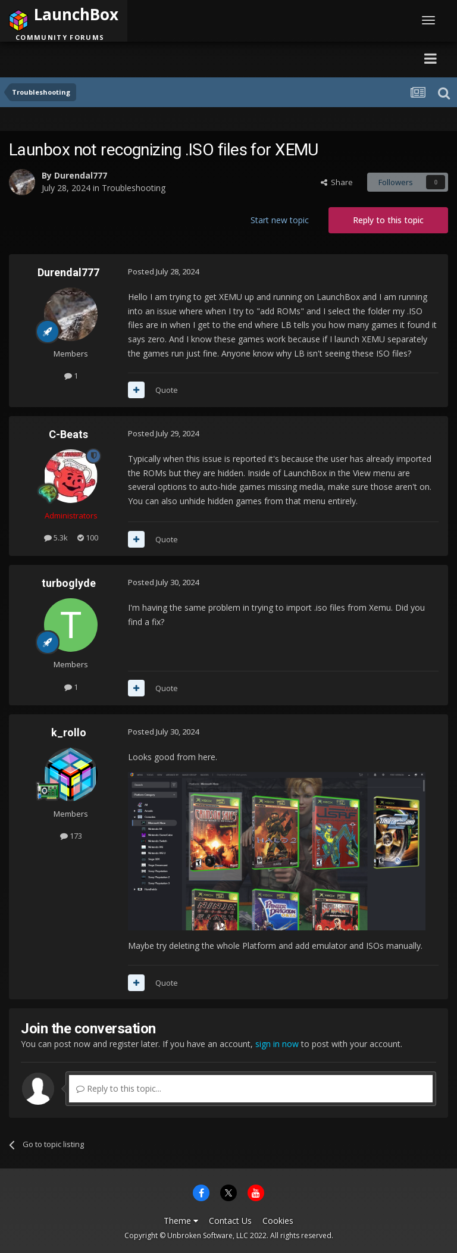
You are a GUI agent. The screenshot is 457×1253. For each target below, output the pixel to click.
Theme (181, 1220)
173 (71, 835)
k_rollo (68, 732)
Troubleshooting (133, 187)
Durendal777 (80, 175)
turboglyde (69, 583)
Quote (166, 390)
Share (337, 182)
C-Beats (68, 434)
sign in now (277, 1043)
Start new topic (280, 220)
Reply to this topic (388, 220)
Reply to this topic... (118, 1088)
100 (87, 537)
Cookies (277, 1220)
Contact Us (230, 1220)
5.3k (56, 537)
